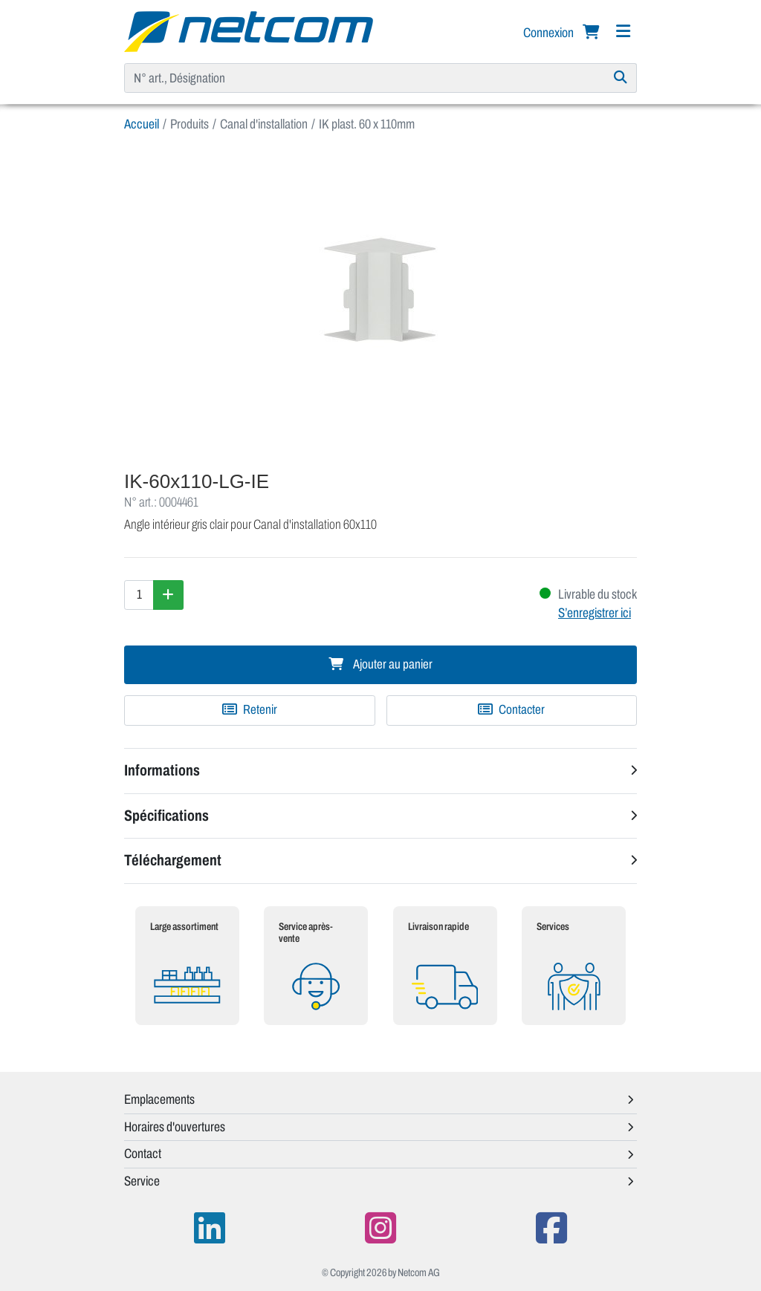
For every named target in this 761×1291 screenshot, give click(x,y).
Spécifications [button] (166, 815)
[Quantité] (139, 595)
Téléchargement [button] (172, 860)
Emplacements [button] (159, 1099)
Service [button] (142, 1181)
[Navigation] (623, 32)
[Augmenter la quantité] (168, 595)
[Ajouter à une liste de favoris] (249, 710)
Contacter (511, 710)
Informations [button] (162, 770)
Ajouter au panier (380, 664)
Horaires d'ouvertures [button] (174, 1126)
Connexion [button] (549, 32)
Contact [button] (142, 1153)
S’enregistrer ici (594, 612)
